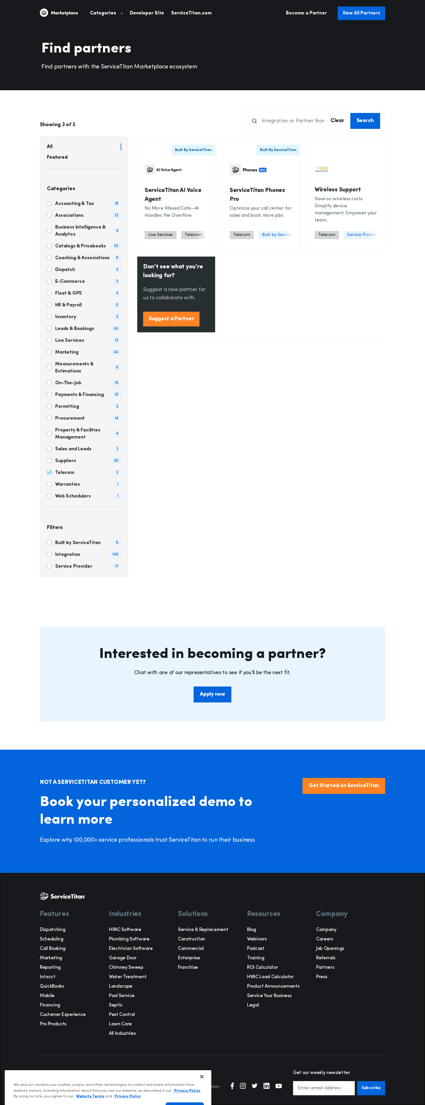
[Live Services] (160, 235)
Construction (191, 939)
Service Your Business (269, 996)
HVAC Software (125, 929)
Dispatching (52, 929)
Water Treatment (127, 977)
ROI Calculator (262, 967)
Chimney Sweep (126, 967)
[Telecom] (193, 235)
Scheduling (51, 939)
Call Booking (53, 948)
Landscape (121, 986)
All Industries (122, 1033)
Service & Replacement (203, 929)
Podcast (255, 948)
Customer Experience (63, 1014)
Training (255, 958)
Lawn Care (120, 1024)
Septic (116, 1005)
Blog (251, 929)
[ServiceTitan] (65, 13)
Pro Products (53, 1024)
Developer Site (147, 13)
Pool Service (122, 996)
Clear (337, 121)
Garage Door (122, 958)
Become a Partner (306, 13)
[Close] (201, 1092)
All (50, 147)
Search (365, 121)
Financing (50, 1005)
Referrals (325, 958)
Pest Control (122, 1014)
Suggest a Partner (171, 319)
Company (326, 929)
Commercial (191, 948)
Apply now (212, 694)
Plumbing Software (129, 939)
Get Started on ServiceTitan (344, 786)
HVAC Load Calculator (270, 977)
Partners (325, 967)
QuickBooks (52, 986)
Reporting (50, 967)
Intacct (47, 977)
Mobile (47, 996)
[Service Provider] (363, 235)
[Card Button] (176, 193)
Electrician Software (131, 948)
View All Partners (361, 13)
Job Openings (330, 948)
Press (321, 977)
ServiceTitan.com (191, 13)
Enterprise (189, 958)
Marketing (51, 958)
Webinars (257, 939)
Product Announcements (273, 986)
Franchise (188, 967)
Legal (253, 1005)
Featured (57, 157)
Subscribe (371, 1088)
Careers (324, 939)
